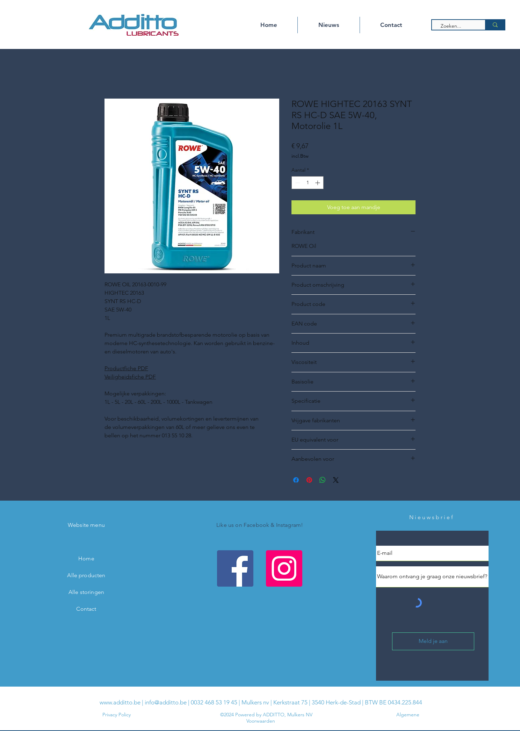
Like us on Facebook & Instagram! (259, 525)
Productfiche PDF (126, 368)
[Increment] (318, 183)
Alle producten (86, 575)
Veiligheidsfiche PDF (130, 376)
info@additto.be (166, 702)
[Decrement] (296, 183)
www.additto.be (120, 702)
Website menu (86, 525)
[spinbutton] (307, 183)
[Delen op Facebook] (296, 480)
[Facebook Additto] (235, 568)
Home (86, 558)
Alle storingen (86, 592)
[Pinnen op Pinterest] (309, 480)
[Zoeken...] (455, 26)
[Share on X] (336, 480)
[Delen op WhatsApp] (322, 480)
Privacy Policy (116, 714)
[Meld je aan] (433, 641)
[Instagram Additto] (284, 568)
